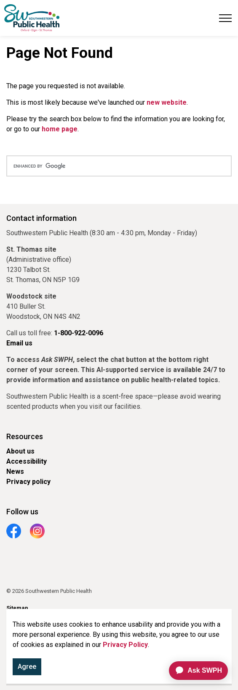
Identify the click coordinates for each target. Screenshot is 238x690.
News (15, 471)
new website (167, 102)
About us (20, 451)
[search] (119, 166)
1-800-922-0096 (78, 333)
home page (60, 129)
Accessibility (26, 461)
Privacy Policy (125, 646)
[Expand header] (225, 18)
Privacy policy (28, 482)
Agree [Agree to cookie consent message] (27, 668)
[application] (195, 670)
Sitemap (17, 608)
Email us (19, 343)
